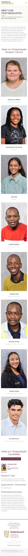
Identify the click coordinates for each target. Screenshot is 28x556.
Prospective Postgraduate (14, 523)
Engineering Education (14, 527)
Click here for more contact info (14, 545)
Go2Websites (21, 551)
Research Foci (14, 526)
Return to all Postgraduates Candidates (11, 458)
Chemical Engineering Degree (14, 525)
